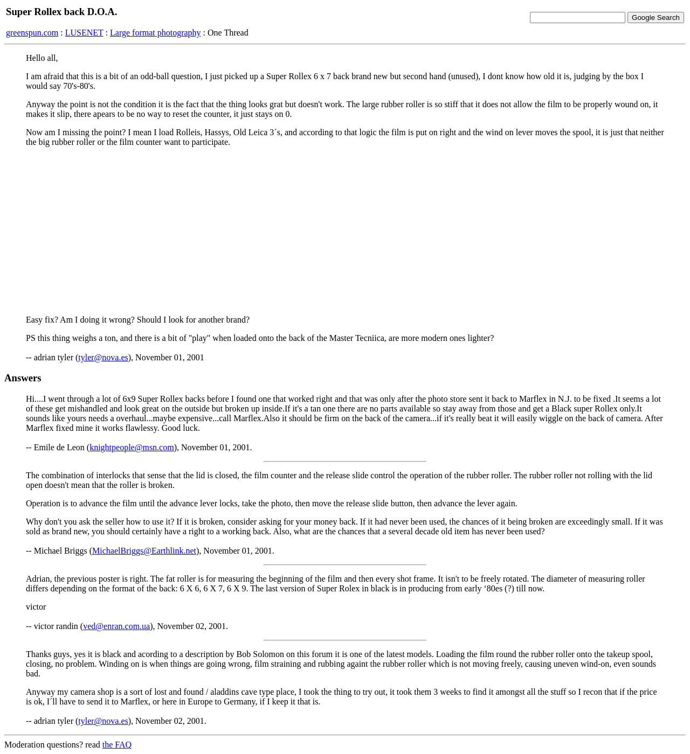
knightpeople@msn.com (131, 447)
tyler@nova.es (103, 357)
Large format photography (155, 32)
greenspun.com (32, 32)
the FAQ (117, 744)
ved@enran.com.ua (116, 626)
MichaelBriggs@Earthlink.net (144, 550)
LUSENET (84, 32)
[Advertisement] (345, 231)
